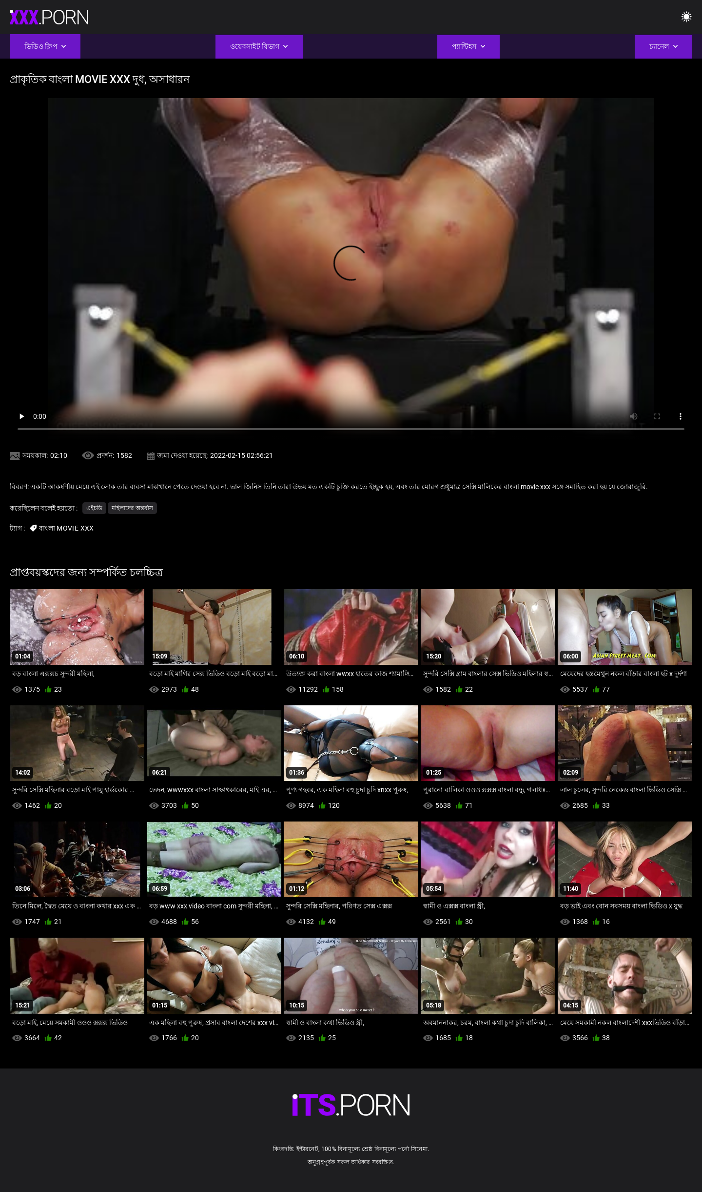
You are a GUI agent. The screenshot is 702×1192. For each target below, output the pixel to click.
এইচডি (94, 508)
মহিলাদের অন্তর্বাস (132, 508)
